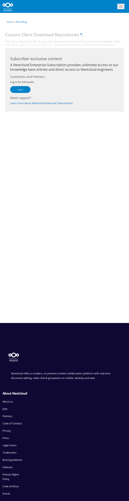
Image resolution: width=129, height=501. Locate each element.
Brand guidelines (12, 459)
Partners (7, 416)
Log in (20, 89)
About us (8, 401)
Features (8, 467)
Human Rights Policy (11, 477)
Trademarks (9, 452)
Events (6, 493)
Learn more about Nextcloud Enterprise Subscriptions (41, 103)
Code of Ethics (11, 486)
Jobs (5, 408)
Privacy (7, 430)
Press (6, 438)
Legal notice (9, 445)
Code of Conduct (12, 423)
